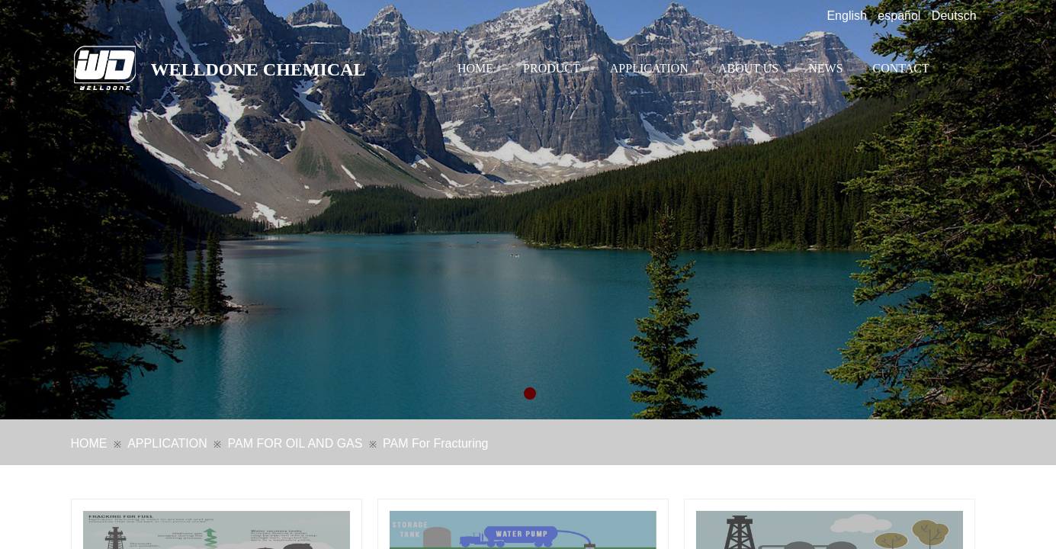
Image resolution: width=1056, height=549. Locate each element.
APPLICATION (649, 68)
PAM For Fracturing (435, 443)
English (846, 15)
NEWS (825, 68)
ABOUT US (748, 68)
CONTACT (901, 68)
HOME (475, 68)
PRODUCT (551, 68)
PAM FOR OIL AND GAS (295, 443)
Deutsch (954, 15)
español (899, 15)
